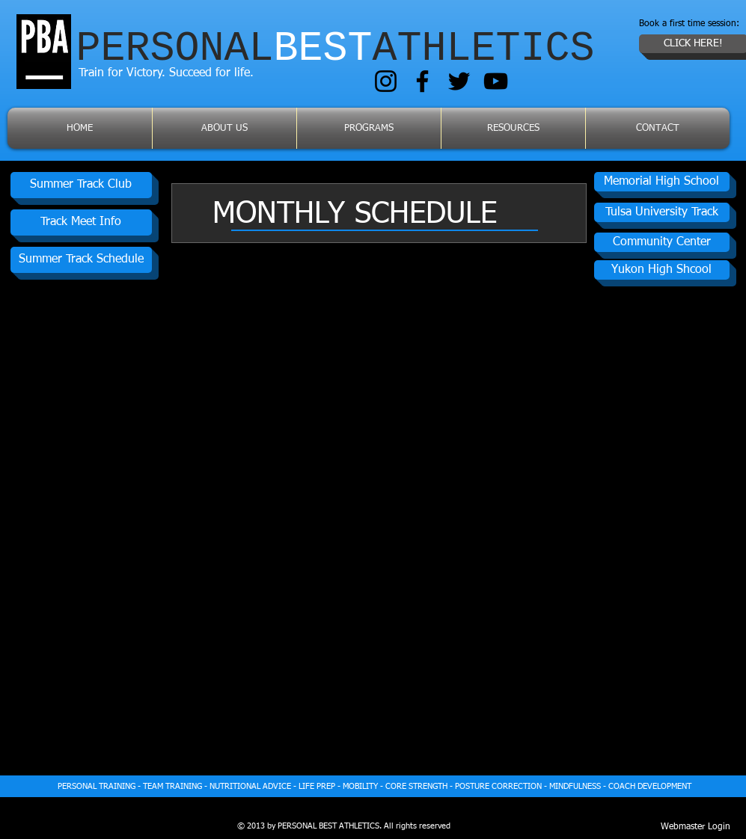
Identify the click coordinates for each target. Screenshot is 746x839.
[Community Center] (662, 242)
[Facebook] (422, 81)
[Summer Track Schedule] (81, 260)
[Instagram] (385, 81)
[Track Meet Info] (81, 222)
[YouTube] (495, 81)
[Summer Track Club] (81, 185)
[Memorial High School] (662, 181)
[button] (662, 270)
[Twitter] (459, 81)
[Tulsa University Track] (662, 212)
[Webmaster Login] (695, 827)
